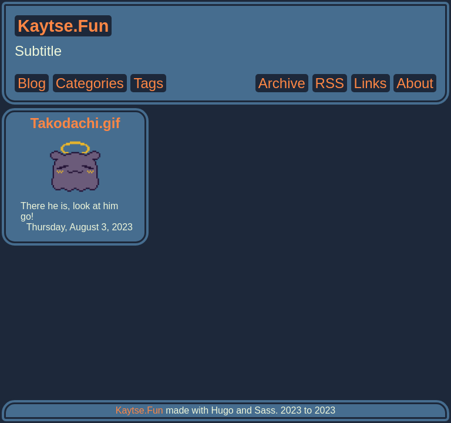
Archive (281, 83)
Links (370, 83)
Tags (148, 83)
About (414, 83)
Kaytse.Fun (139, 410)
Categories (90, 83)
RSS (329, 83)
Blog (32, 83)
